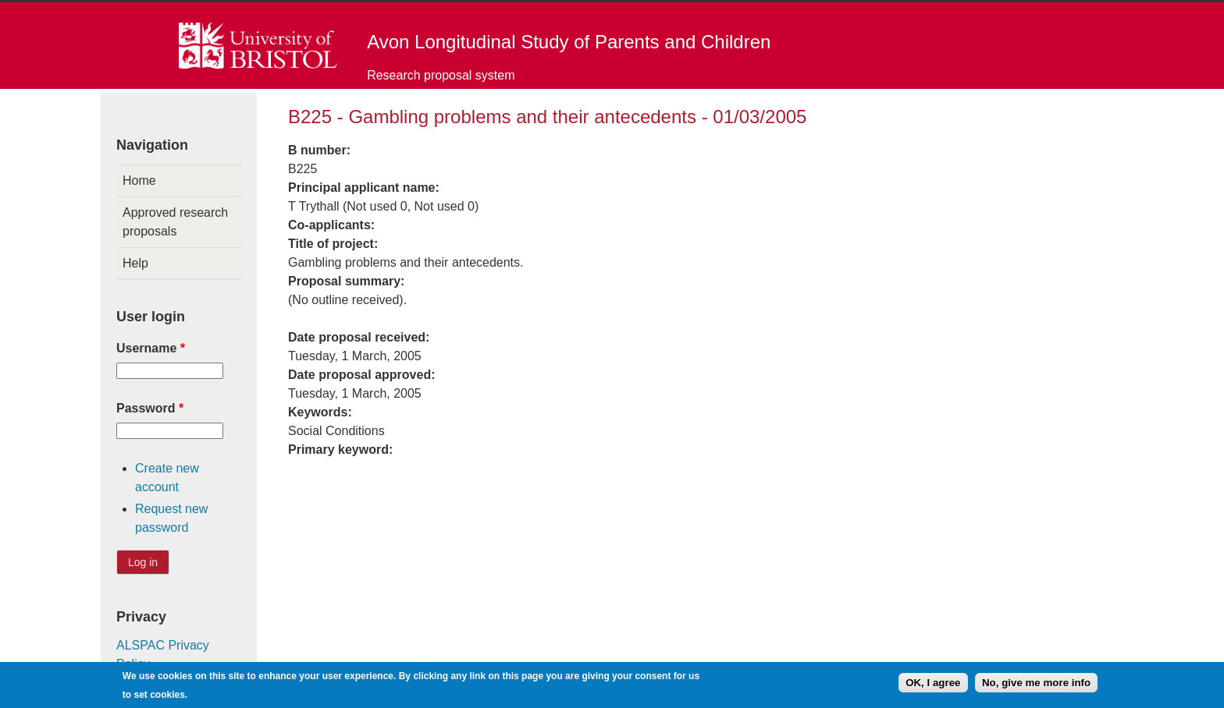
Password (149, 408)
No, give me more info (1036, 685)
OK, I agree (933, 685)
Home (139, 180)
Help (135, 263)
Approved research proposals (175, 222)
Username (150, 348)
